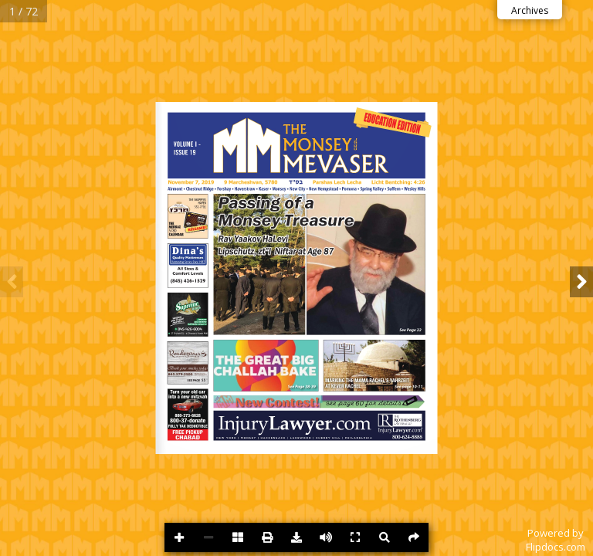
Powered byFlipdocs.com (555, 540)
